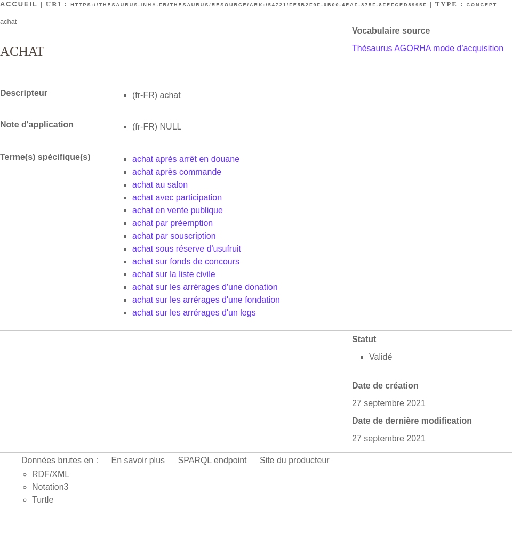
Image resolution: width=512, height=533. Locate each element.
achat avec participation (177, 197)
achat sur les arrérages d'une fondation (206, 299)
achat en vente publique (177, 210)
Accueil (19, 4)
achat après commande (176, 171)
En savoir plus (138, 460)
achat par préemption (172, 223)
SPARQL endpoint (212, 460)
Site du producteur (295, 460)
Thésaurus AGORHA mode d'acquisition (427, 48)
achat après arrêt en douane (185, 159)
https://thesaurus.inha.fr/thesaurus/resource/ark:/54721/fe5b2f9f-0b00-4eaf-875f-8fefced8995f (248, 4)
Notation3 (50, 486)
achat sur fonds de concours (185, 261)
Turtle (42, 499)
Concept (482, 4)
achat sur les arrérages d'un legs (194, 312)
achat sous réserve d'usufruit (186, 248)
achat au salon (160, 184)
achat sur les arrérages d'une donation (205, 287)
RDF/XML (50, 474)
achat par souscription (174, 235)
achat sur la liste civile (173, 274)
